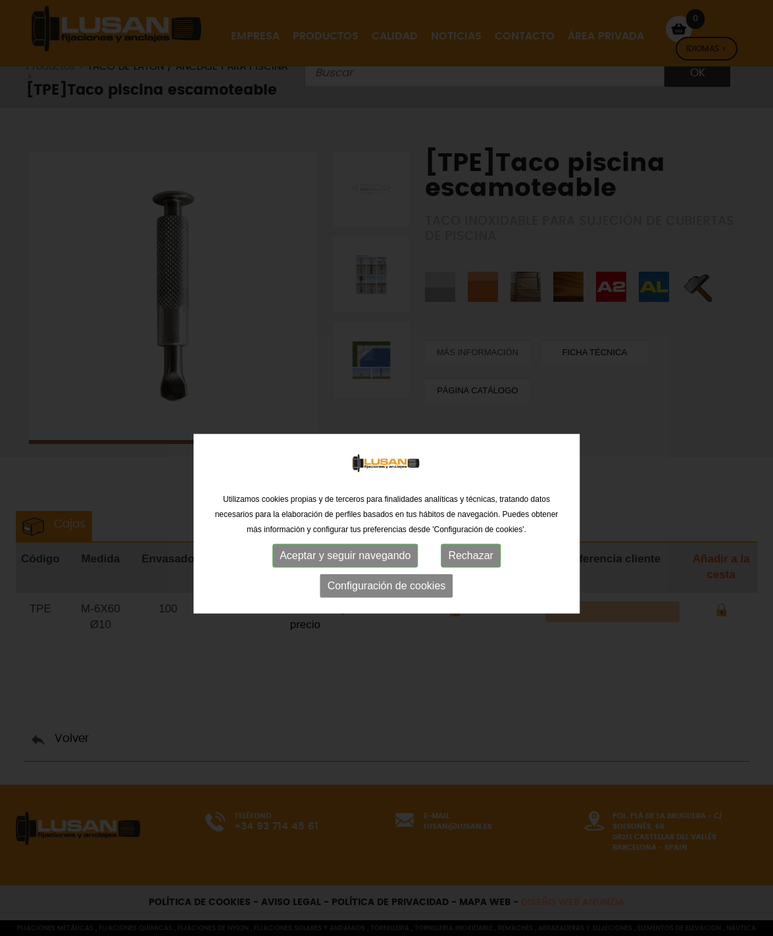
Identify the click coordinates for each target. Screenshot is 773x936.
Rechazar (470, 577)
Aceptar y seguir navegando (345, 577)
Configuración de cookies (387, 608)
